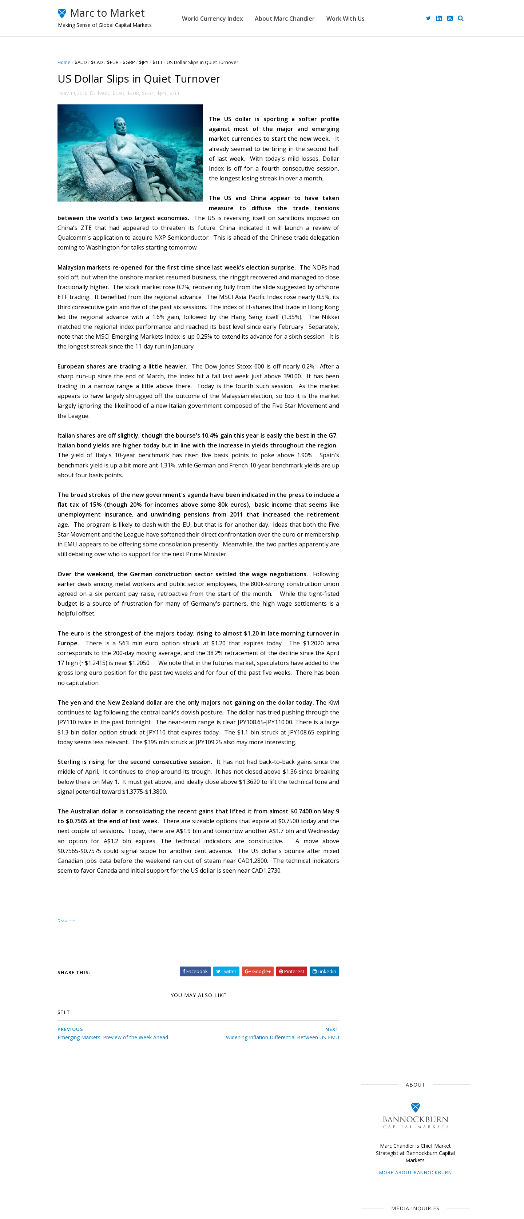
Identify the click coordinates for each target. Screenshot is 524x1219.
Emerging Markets (380, 527)
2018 (369, 698)
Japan (391, 473)
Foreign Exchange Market (388, 553)
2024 (369, 646)
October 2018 (378, 723)
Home (70, 62)
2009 (369, 881)
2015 (369, 829)
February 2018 (379, 792)
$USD (366, 473)
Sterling (421, 527)
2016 (369, 820)
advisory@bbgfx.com (419, 262)
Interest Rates (423, 567)
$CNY (433, 580)
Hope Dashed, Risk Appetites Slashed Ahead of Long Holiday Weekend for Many (424, 415)
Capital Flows (374, 580)
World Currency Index (227, 18)
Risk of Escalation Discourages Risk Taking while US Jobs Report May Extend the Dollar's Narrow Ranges (426, 383)
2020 (369, 680)
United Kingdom (377, 567)
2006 (369, 907)
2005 (369, 915)
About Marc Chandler (300, 18)
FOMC (408, 580)
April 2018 (374, 774)
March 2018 (376, 783)
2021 (369, 672)
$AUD (87, 62)
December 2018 (381, 705)
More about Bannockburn (409, 148)
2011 (369, 863)
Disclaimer (207, 1181)
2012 (369, 855)
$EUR (119, 62)
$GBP (135, 62)
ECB (400, 500)
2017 (369, 812)
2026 (369, 628)
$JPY (150, 62)
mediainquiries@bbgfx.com (409, 205)
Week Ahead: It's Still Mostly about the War (423, 317)
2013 (369, 846)
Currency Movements (384, 487)
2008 (369, 890)
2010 (369, 872)
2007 (369, 898)
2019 (369, 689)
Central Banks (400, 540)
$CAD (103, 62)
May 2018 (373, 766)
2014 (369, 837)
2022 (369, 663)
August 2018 (377, 740)
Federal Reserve (378, 513)
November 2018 (381, 714)
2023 (369, 655)
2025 (369, 637)
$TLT (164, 62)
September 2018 (382, 731)
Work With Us (361, 18)
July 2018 (373, 748)
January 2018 (378, 800)
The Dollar (371, 500)
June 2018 (374, 757)
